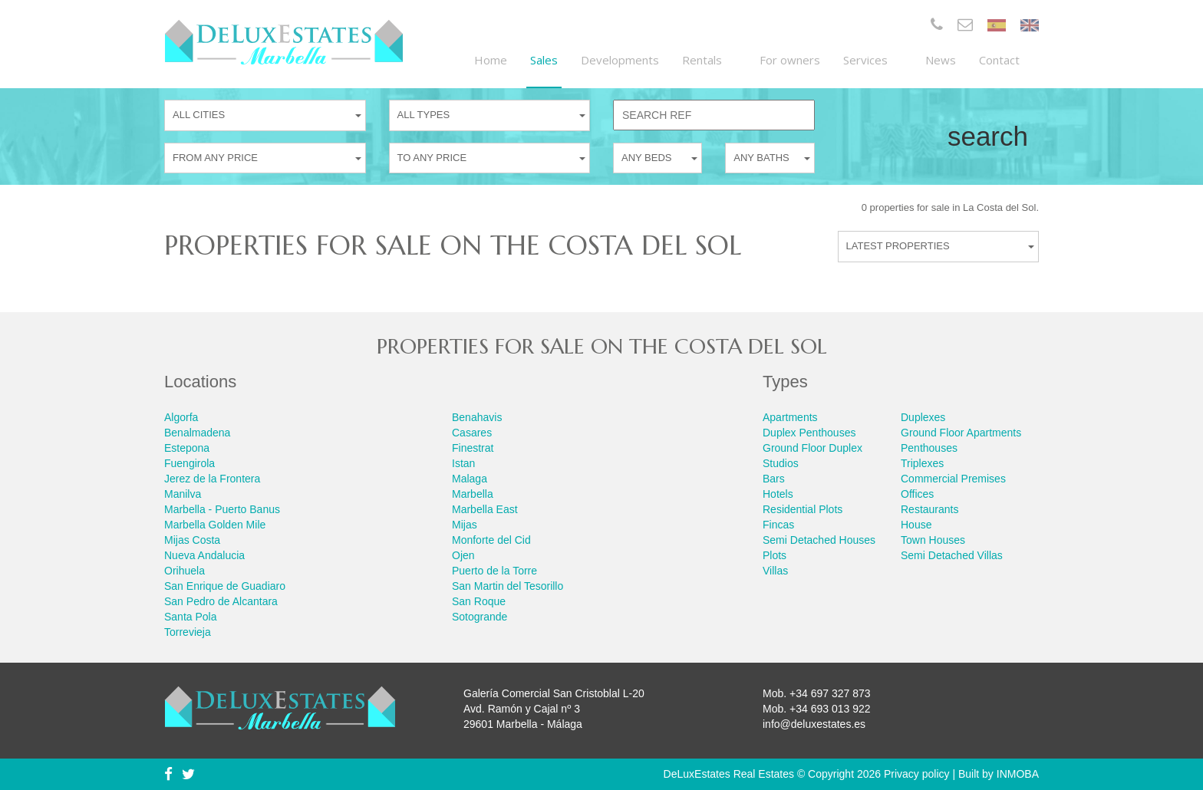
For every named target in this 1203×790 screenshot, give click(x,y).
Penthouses (929, 448)
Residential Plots (802, 509)
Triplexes (922, 463)
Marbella (472, 494)
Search (988, 136)
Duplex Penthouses (809, 432)
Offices (917, 494)
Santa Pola (190, 617)
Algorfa (181, 417)
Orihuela (184, 571)
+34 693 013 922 (830, 709)
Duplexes (923, 417)
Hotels (778, 494)
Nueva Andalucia (204, 555)
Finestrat (472, 448)
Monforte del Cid (491, 540)
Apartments (790, 417)
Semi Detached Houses (819, 540)
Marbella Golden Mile (214, 524)
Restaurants (929, 509)
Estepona (186, 448)
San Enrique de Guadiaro (224, 586)
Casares (472, 432)
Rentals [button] (709, 59)
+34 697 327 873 (830, 693)
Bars (774, 478)
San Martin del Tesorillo (507, 586)
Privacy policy (917, 774)
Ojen (463, 555)
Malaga (469, 478)
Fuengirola (189, 463)
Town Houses (933, 540)
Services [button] (872, 59)
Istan (463, 463)
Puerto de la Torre (494, 571)
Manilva (182, 494)
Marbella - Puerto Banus (222, 509)
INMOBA (1018, 774)
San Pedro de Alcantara (221, 601)
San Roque (479, 601)
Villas (775, 571)
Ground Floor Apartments (961, 432)
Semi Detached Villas (952, 555)
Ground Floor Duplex (812, 448)
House (916, 524)
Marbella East (485, 509)
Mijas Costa (192, 540)
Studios (781, 463)
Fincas (778, 524)
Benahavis (477, 417)
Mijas (464, 524)
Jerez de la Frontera (212, 478)
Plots (774, 555)
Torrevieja (187, 632)
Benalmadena (197, 432)
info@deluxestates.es (814, 724)
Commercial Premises (953, 478)
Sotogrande (479, 617)
